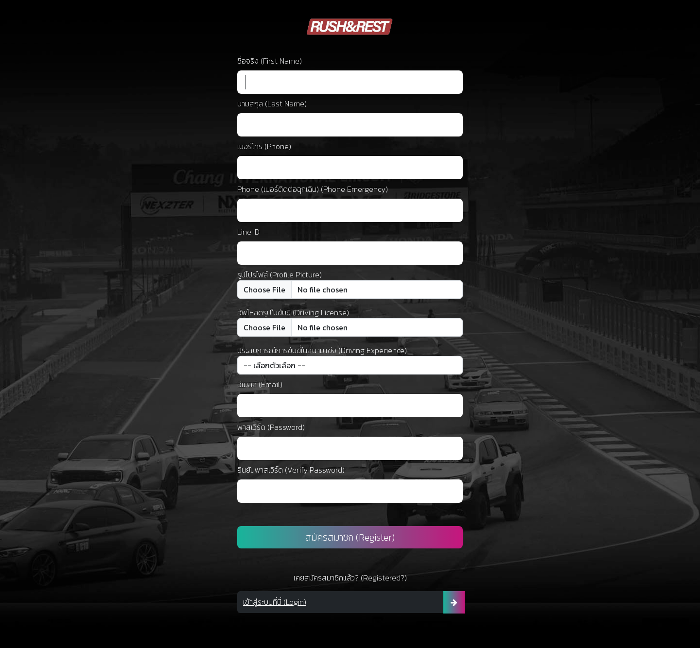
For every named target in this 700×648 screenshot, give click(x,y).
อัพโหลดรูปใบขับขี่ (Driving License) (293, 312)
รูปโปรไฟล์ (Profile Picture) (279, 274)
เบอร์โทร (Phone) (264, 146)
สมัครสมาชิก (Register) (350, 537)
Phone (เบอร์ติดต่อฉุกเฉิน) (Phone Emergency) (312, 189)
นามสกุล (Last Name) (272, 103)
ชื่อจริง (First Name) (269, 61)
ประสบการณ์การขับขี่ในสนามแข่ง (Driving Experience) (322, 350)
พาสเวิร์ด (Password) (271, 427)
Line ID (248, 232)
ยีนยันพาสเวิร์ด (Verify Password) (291, 470)
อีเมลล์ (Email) (259, 384)
